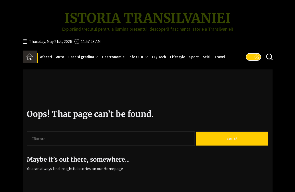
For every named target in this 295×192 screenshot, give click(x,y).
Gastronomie (113, 56)
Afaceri (46, 56)
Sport (194, 56)
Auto (60, 56)
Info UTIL (138, 56)
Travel (219, 56)
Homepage (113, 168)
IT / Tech (159, 56)
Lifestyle (177, 56)
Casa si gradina (83, 56)
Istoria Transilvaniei (147, 18)
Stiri (206, 56)
